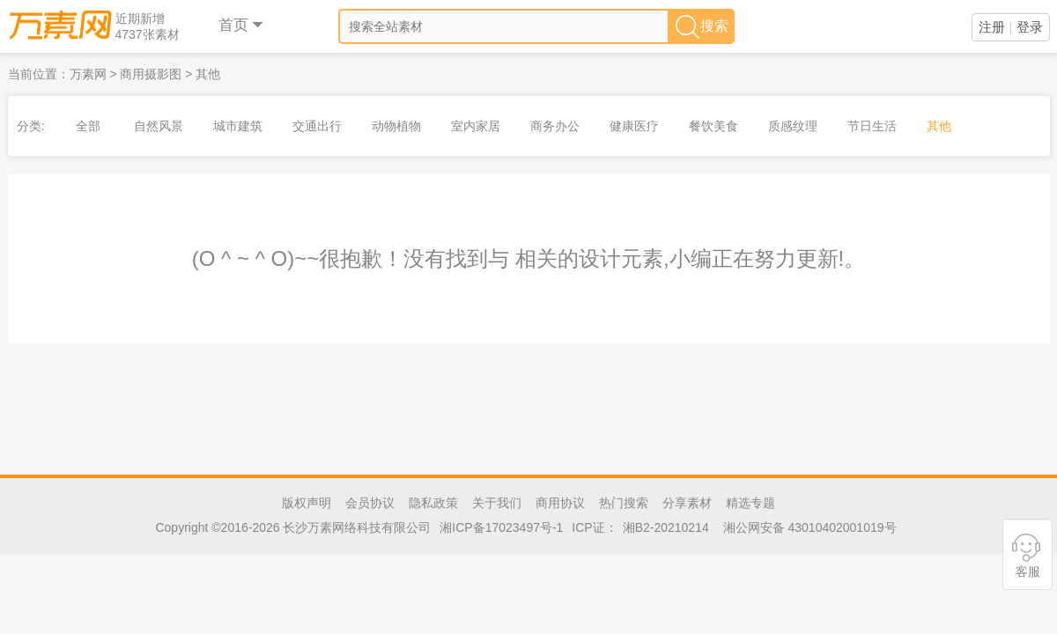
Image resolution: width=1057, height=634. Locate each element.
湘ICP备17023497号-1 (501, 527)
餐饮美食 (713, 126)
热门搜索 (623, 503)
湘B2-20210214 (666, 527)
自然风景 (158, 126)
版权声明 (306, 503)
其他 (208, 74)
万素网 (88, 74)
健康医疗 (634, 126)
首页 (241, 25)
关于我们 (496, 503)
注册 (992, 26)
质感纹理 (792, 126)
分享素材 (687, 503)
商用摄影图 (150, 74)
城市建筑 (237, 126)
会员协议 (370, 503)
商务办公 (555, 126)
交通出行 (317, 126)
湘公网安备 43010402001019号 (810, 527)
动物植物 (396, 126)
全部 (88, 126)
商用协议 (560, 503)
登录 (1029, 26)
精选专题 (750, 503)
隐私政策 (433, 503)
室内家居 (475, 126)
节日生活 (872, 126)
